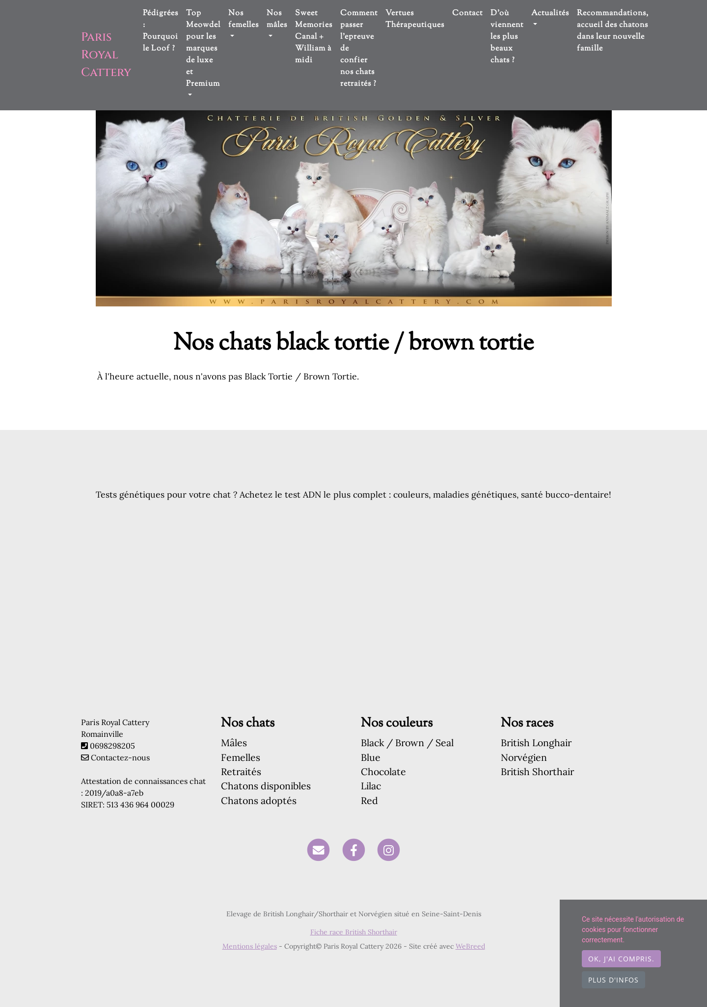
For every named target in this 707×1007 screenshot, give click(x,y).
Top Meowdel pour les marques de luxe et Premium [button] (203, 49)
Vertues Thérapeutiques (414, 19)
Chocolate (383, 771)
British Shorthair (537, 771)
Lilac (371, 786)
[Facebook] (353, 849)
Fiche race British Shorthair (353, 932)
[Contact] (318, 849)
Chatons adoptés (259, 800)
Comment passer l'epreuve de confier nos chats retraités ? (359, 49)
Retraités (241, 771)
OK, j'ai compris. (621, 958)
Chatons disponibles (266, 786)
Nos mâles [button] (277, 19)
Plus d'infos (613, 979)
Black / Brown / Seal (407, 742)
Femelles (240, 757)
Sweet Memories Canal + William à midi (313, 37)
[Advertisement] (353, 624)
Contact (467, 13)
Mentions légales (249, 946)
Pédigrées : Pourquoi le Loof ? (160, 31)
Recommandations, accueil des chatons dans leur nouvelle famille (613, 31)
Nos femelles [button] (243, 19)
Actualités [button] (550, 13)
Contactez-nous (115, 757)
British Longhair (536, 742)
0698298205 (112, 746)
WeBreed (470, 946)
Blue (371, 757)
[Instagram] (388, 849)
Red (369, 800)
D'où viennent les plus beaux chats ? (506, 37)
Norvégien (524, 757)
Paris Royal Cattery (106, 54)
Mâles (234, 742)
